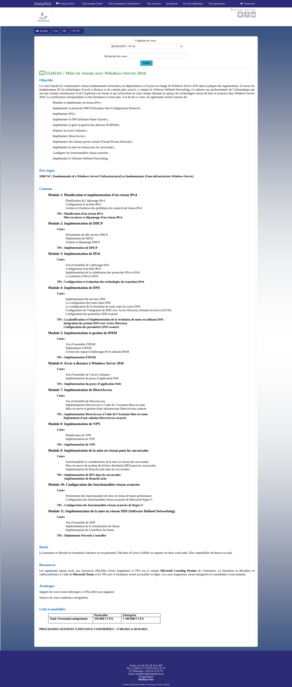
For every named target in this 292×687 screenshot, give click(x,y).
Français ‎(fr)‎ (65, 3)
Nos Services (154, 3)
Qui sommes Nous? (92, 3)
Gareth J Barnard (164, 685)
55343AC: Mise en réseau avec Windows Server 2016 (95, 73)
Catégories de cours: (145, 40)
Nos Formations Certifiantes (125, 3)
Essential (132, 685)
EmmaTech (42, 4)
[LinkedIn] (253, 14)
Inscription (172, 3)
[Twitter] (240, 14)
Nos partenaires (217, 3)
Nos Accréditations (193, 3)
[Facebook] (247, 14)
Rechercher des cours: (116, 56)
